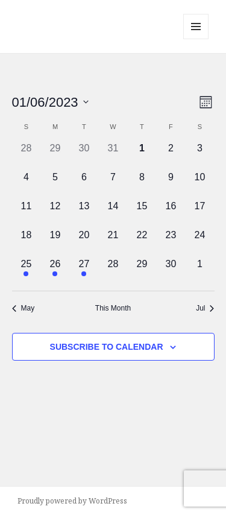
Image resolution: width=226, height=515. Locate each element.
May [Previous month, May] (23, 308)
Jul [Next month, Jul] (205, 308)
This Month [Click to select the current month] (113, 308)
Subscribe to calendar (106, 347)
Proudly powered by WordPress (72, 501)
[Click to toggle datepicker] (50, 102)
